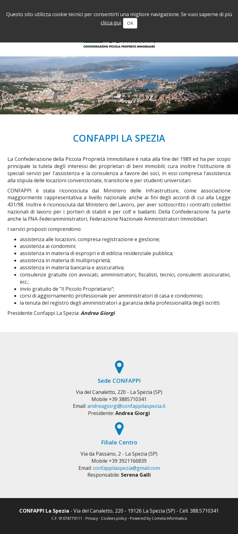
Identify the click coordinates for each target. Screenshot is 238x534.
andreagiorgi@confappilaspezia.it (126, 406)
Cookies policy (114, 518)
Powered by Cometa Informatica (158, 518)
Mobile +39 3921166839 (119, 460)
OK (130, 23)
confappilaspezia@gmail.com (126, 468)
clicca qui (111, 22)
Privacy (92, 518)
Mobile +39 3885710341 (119, 399)
